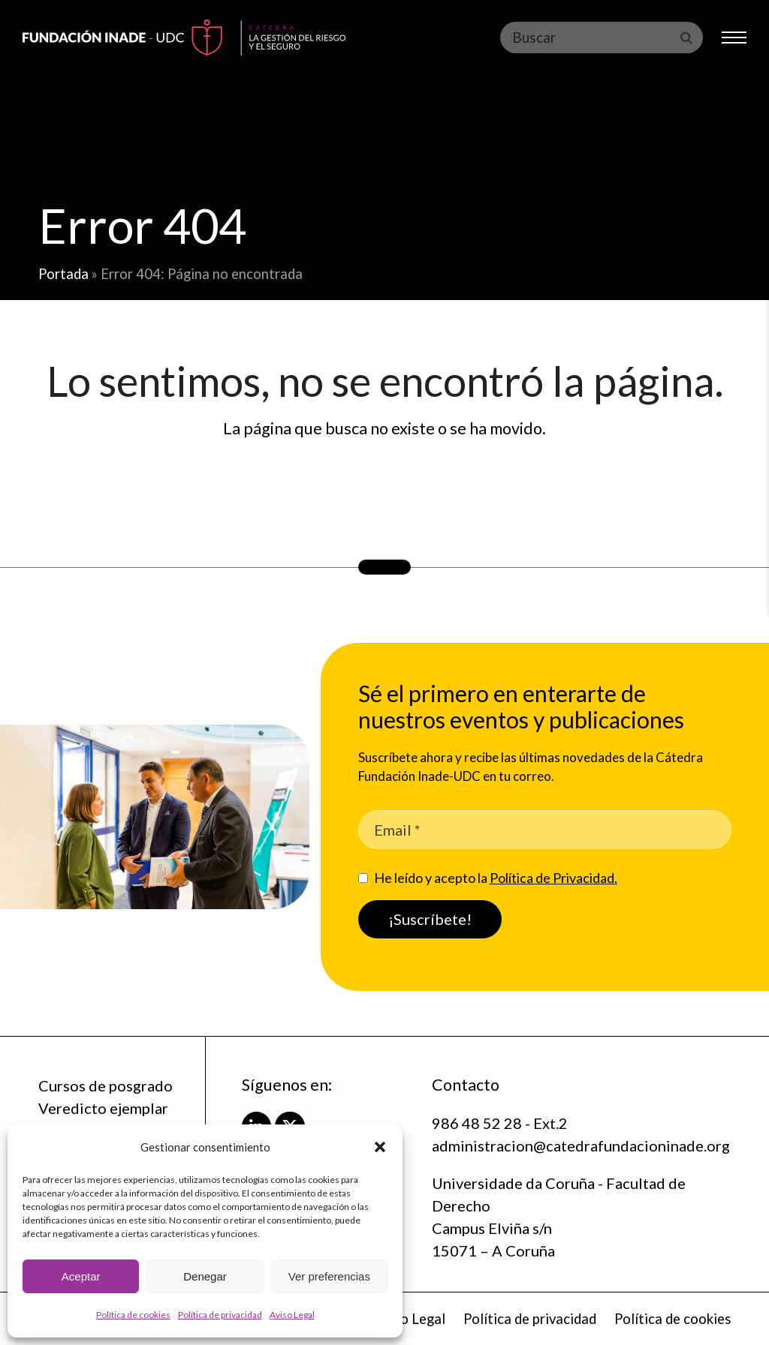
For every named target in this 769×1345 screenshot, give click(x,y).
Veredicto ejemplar (103, 1108)
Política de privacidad (220, 1314)
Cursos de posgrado (105, 1085)
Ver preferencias (329, 1276)
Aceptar (81, 1276)
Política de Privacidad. (553, 877)
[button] (380, 1146)
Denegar (205, 1276)
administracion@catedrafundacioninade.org (581, 1145)
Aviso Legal (292, 1314)
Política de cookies (133, 1314)
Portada (63, 274)
